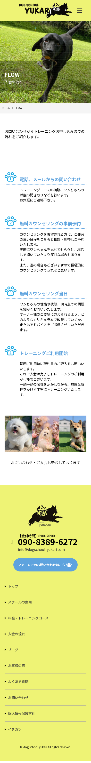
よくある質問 (18, 683)
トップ (13, 586)
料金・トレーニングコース (28, 618)
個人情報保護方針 (21, 715)
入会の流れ (16, 634)
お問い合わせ (18, 699)
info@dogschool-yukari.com (41, 549)
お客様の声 (16, 667)
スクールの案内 (20, 602)
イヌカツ (15, 731)
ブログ (13, 650)
